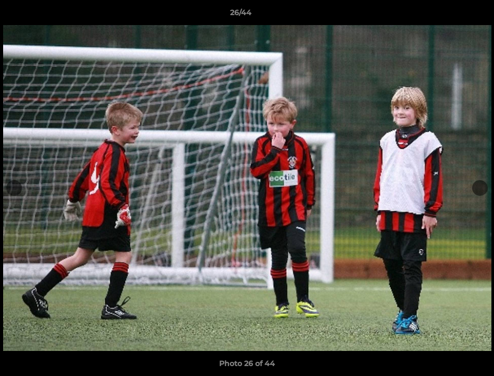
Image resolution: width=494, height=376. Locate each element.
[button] (450, 15)
